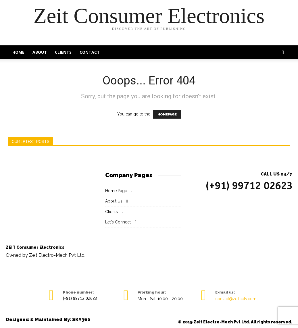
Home (18, 52)
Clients (63, 52)
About (39, 52)
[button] (283, 52)
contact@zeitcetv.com (235, 298)
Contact (90, 52)
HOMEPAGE (167, 114)
